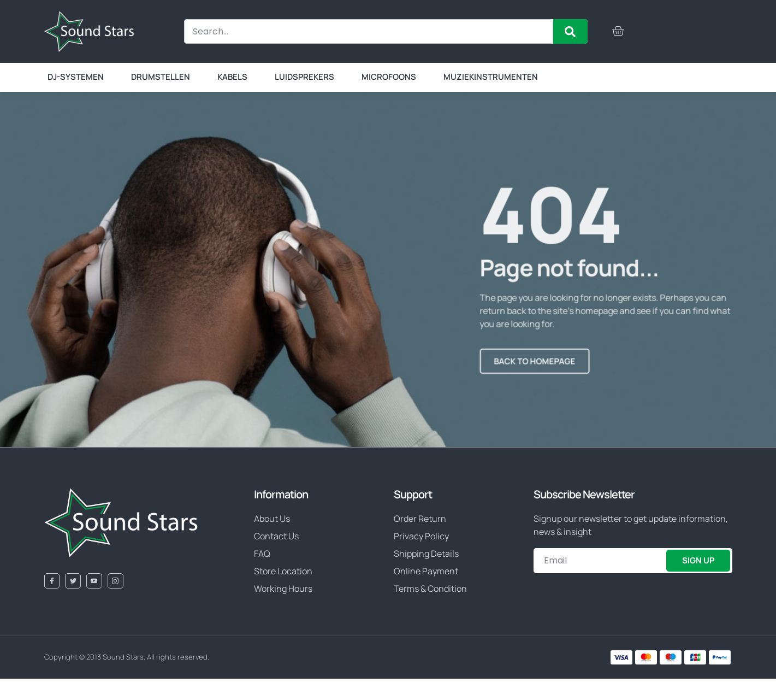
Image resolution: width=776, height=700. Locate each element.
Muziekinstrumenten (490, 77)
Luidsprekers (304, 77)
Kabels (232, 77)
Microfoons (389, 77)
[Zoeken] (570, 31)
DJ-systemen (76, 77)
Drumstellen (160, 77)
